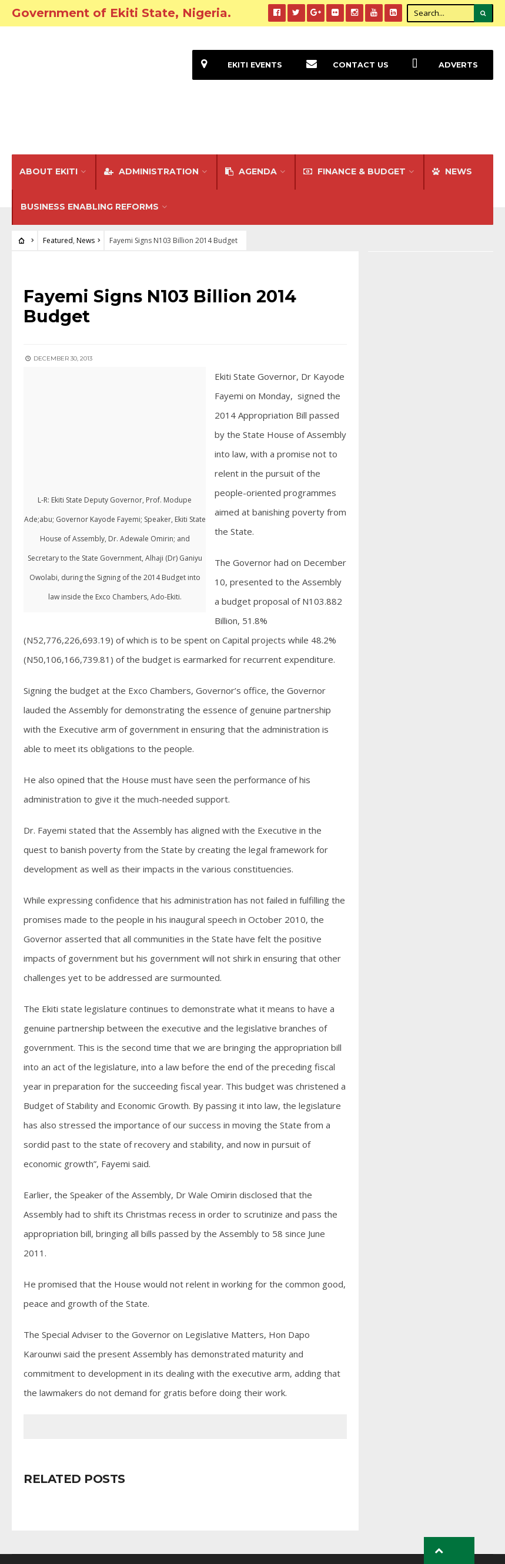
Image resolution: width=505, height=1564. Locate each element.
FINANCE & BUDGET (354, 131)
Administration (151, 131)
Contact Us (341, 65)
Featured (58, 200)
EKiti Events (235, 65)
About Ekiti (48, 131)
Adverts (440, 65)
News (85, 200)
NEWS (452, 131)
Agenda (251, 131)
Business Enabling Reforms (90, 166)
